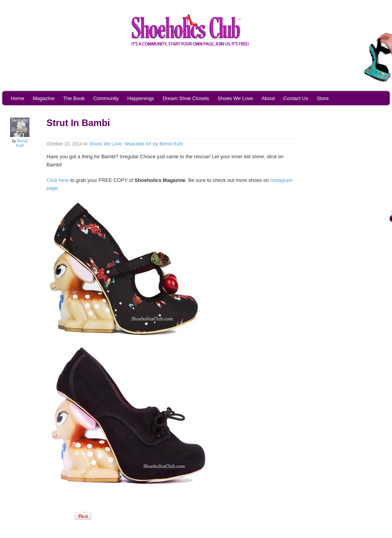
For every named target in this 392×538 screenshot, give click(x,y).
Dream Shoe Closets (186, 98)
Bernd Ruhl (22, 143)
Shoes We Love (235, 98)
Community (106, 98)
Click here (57, 180)
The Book (74, 98)
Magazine (44, 98)
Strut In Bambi (78, 123)
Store (323, 98)
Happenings (140, 98)
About (268, 98)
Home (17, 98)
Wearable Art (138, 144)
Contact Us (295, 98)
